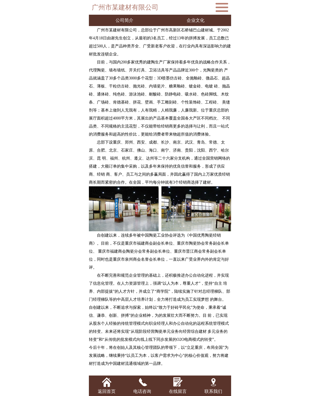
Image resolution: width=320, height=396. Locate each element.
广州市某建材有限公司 (125, 7)
